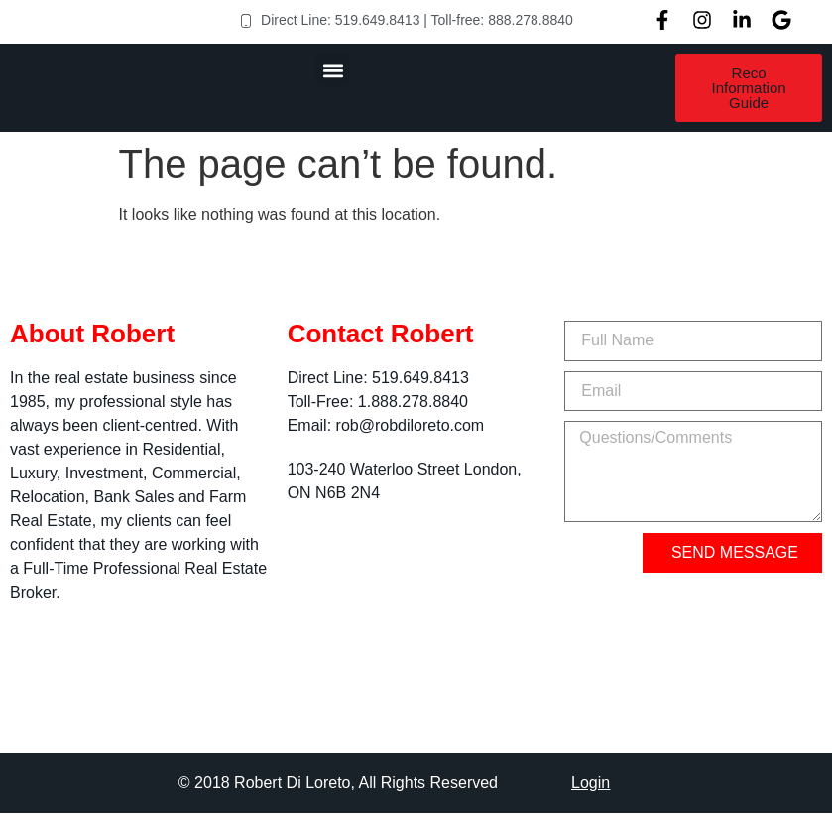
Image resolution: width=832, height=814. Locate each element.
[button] (332, 70)
